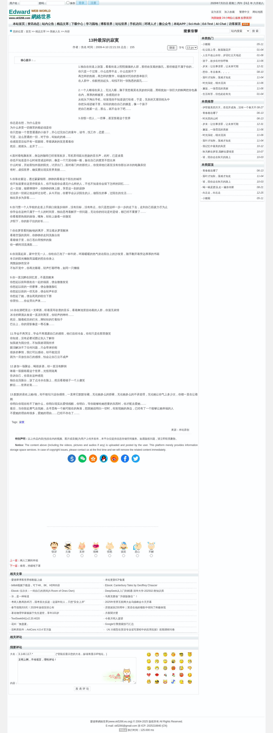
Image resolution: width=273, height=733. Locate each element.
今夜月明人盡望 (114, 618)
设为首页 (216, 11)
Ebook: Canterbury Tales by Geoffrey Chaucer (131, 585)
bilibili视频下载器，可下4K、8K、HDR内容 (35, 585)
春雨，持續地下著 (30, 565)
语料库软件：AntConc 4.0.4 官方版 (31, 629)
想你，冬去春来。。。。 (217, 71)
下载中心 (77, 24)
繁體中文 (244, 11)
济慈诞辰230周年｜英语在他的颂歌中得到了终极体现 (135, 607)
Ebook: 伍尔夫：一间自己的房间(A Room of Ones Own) (43, 590)
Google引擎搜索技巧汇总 (119, 624)
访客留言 (235, 24)
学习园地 (92, 24)
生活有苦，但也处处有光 (217, 94)
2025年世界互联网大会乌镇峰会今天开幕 (128, 601)
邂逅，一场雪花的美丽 (215, 88)
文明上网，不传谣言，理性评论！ (77, 670)
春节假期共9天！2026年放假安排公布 (32, 607)
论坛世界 (121, 24)
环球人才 (150, 24)
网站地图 (258, 11)
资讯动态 (33, 24)
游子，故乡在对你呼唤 (215, 60)
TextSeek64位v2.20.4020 (25, 618)
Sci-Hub (194, 24)
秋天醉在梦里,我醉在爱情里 (218, 151)
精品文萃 (63, 24)
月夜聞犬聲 (111, 613)
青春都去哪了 (210, 112)
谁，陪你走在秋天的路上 (217, 157)
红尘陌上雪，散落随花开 (217, 49)
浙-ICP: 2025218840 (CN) (152, 725)
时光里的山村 (210, 118)
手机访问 (136, 24)
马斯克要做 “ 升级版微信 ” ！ (121, 596)
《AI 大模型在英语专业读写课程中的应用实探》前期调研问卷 (140, 629)
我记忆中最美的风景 (214, 146)
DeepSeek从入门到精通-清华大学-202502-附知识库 (134, 590)
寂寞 (21, 422)
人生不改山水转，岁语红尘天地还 (222, 55)
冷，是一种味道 (20, 596)
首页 (28, 31)
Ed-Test (207, 24)
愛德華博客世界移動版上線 (26, 579)
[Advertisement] (130, 14)
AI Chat (221, 24)
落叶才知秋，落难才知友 (217, 77)
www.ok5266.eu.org (120, 721)
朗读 (172, 47)
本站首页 (19, 24)
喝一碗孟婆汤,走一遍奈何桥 (218, 187)
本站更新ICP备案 (115, 579)
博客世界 (106, 24)
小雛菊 (206, 44)
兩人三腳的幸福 (29, 560)
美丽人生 (55, 31)
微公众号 (165, 24)
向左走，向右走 (212, 192)
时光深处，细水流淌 (214, 82)
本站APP (180, 24)
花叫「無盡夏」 (20, 624)
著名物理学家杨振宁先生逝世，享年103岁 (35, 613)
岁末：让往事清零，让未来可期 (220, 66)
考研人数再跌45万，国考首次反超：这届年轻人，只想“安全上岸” (48, 601)
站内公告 (48, 24)
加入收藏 (229, 11)
